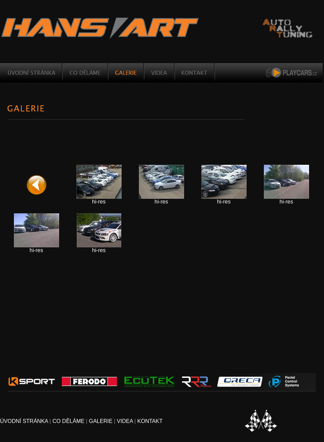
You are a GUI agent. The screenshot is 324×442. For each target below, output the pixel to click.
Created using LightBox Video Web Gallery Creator (315, 260)
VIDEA (125, 421)
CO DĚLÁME (68, 421)
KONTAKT (149, 421)
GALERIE (100, 421)
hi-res (99, 202)
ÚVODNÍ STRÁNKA (24, 421)
